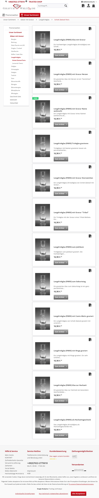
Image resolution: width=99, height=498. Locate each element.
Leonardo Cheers (17, 63)
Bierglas (13, 39)
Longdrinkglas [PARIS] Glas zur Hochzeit (70, 385)
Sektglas (13, 72)
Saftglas (13, 66)
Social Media (10, 468)
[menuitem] (89, 1)
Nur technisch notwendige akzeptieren (53, 494)
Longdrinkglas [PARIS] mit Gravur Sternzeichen (73, 178)
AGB (28, 473)
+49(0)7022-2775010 (37, 463)
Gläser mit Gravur (17, 36)
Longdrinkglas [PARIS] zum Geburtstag (70, 281)
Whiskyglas (14, 93)
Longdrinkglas (16, 57)
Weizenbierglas (16, 87)
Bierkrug (14, 42)
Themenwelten (14, 28)
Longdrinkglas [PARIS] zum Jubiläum (69, 247)
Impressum (31, 471)
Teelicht (13, 75)
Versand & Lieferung (12, 463)
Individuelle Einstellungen (25, 494)
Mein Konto (9, 455)
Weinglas (14, 84)
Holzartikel (14, 103)
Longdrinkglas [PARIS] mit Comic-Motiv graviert (74, 316)
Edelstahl (13, 100)
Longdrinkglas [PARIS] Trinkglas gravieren (71, 143)
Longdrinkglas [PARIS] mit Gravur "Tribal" (71, 212)
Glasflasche (14, 51)
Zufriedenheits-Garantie (14, 460)
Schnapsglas (15, 69)
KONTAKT (8, 458)
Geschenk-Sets (15, 96)
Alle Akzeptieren (78, 494)
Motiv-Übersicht (11, 471)
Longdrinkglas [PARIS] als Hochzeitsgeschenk (72, 420)
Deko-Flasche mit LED (18, 45)
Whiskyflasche (15, 90)
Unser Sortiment (15, 32)
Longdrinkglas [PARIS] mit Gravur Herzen (71, 74)
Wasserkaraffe (15, 81)
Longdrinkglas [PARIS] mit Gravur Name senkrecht (70, 110)
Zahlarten (8, 466)
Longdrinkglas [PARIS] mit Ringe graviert (71, 351)
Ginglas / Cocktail (16, 48)
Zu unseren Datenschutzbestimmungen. (81, 484)
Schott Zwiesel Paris (19, 60)
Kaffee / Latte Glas (17, 54)
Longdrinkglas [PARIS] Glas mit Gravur (69, 40)
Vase (12, 78)
